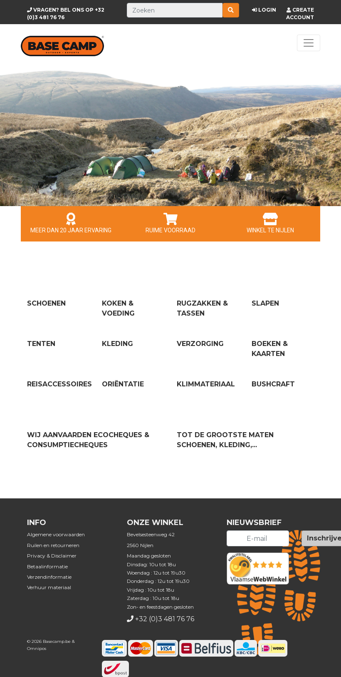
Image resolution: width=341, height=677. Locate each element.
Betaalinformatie (47, 566)
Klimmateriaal (206, 384)
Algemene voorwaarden (56, 534)
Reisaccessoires (59, 384)
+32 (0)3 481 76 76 (164, 619)
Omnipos (36, 648)
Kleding (117, 344)
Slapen (265, 303)
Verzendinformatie (49, 577)
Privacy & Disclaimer (52, 556)
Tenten (41, 344)
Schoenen (46, 303)
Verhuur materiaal (49, 587)
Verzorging (200, 344)
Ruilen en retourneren (53, 545)
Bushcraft (273, 384)
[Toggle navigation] (308, 43)
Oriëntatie (123, 384)
